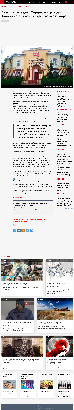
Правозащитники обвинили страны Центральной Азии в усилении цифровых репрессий (63, 132)
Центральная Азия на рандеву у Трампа (27, 376)
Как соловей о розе (46, 374)
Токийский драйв (64, 374)
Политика (42, 20)
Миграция (32, 20)
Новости (3, 6)
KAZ (29, 2)
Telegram (18, 221)
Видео (19, 6)
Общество (37, 20)
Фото (26, 6)
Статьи (12, 6)
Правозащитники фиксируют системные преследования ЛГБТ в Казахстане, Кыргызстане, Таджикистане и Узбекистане (64, 101)
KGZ (34, 2)
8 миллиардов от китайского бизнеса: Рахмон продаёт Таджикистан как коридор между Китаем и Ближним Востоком (64, 159)
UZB (48, 2)
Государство (22, 20)
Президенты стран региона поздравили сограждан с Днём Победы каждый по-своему (63, 187)
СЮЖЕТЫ (34, 6)
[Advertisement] (37, 34)
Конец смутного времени (8, 375)
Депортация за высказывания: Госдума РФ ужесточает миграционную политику (64, 117)
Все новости (69, 208)
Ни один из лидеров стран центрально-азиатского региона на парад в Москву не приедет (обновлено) (64, 201)
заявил (26, 181)
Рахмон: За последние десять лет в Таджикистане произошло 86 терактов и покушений (30, 210)
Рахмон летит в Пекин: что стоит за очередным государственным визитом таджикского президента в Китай (64, 171)
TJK (39, 2)
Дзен (25, 221)
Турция (27, 20)
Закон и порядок (14, 20)
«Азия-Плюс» (35, 120)
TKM (43, 2)
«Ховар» (15, 103)
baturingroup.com (48, 408)
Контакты (5, 405)
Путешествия (49, 20)
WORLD (54, 2)
